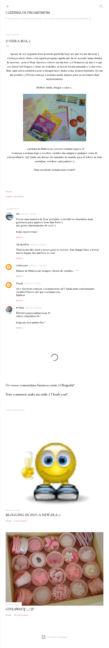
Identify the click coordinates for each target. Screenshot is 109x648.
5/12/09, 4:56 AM (39, 244)
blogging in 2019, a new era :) (33, 514)
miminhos (18, 196)
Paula (19, 283)
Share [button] (8, 191)
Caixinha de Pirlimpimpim (28, 13)
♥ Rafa (20, 307)
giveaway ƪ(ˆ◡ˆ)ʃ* (20, 609)
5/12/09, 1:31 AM (28, 214)
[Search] (101, 5)
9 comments (20, 521)
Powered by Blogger (54, 637)
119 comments (21, 615)
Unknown (22, 265)
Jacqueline (22, 244)
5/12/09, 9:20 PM (32, 283)
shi (17, 213)
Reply (19, 237)
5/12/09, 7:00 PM (37, 265)
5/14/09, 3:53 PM (33, 308)
